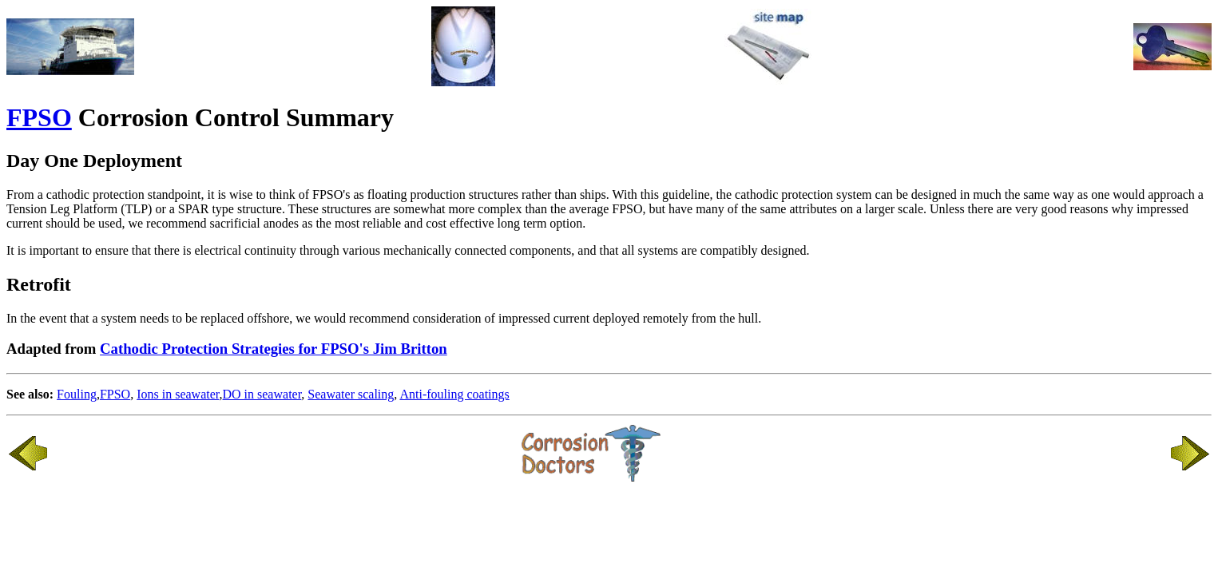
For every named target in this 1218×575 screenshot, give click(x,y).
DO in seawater (261, 394)
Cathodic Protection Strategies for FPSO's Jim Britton (273, 348)
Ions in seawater (178, 394)
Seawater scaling (350, 394)
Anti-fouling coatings (454, 394)
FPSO (39, 117)
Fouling (77, 394)
